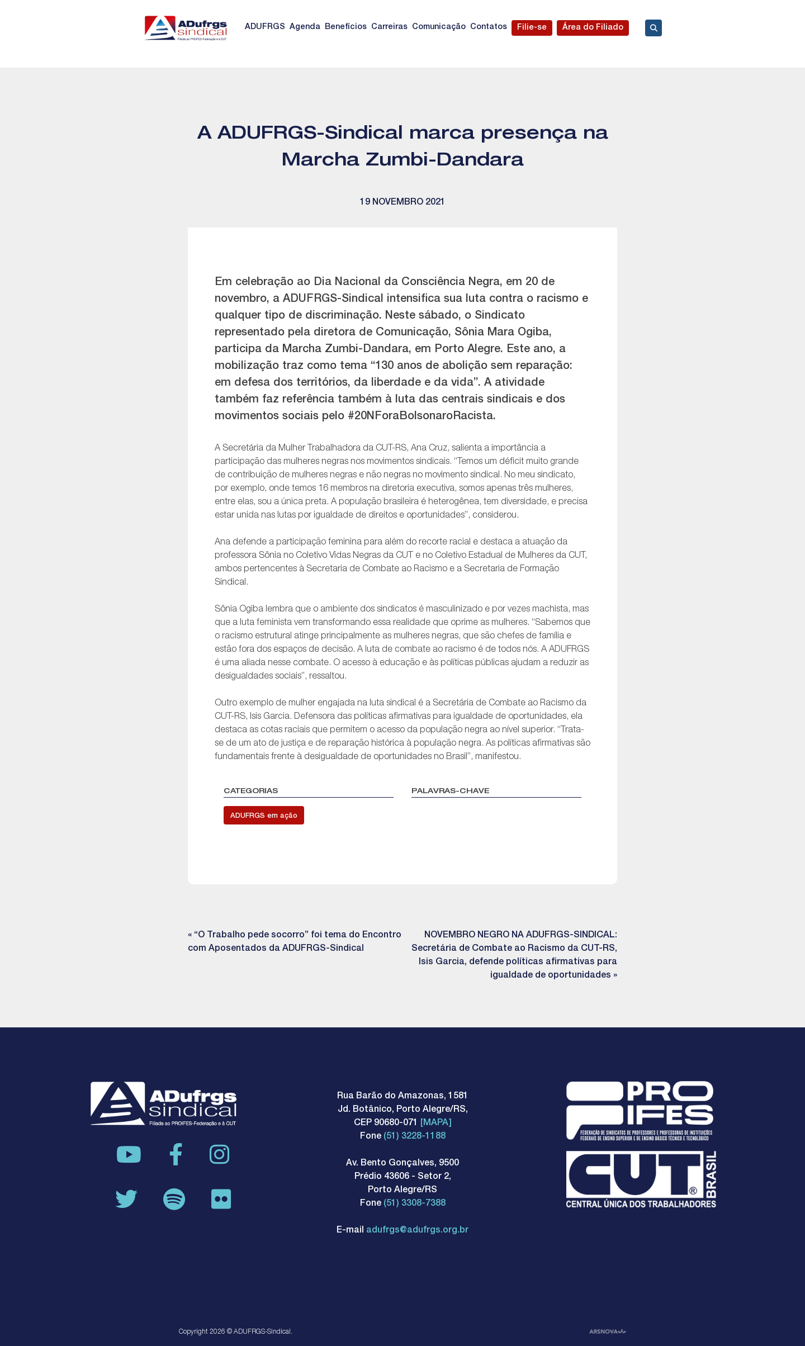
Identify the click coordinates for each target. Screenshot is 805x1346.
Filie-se (532, 28)
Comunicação (439, 27)
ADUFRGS (265, 27)
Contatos (488, 27)
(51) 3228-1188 (414, 1136)
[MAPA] (436, 1123)
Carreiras (389, 27)
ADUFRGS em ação (263, 816)
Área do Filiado (592, 28)
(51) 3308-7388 (414, 1204)
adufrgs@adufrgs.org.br (417, 1230)
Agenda (305, 27)
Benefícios (346, 27)
